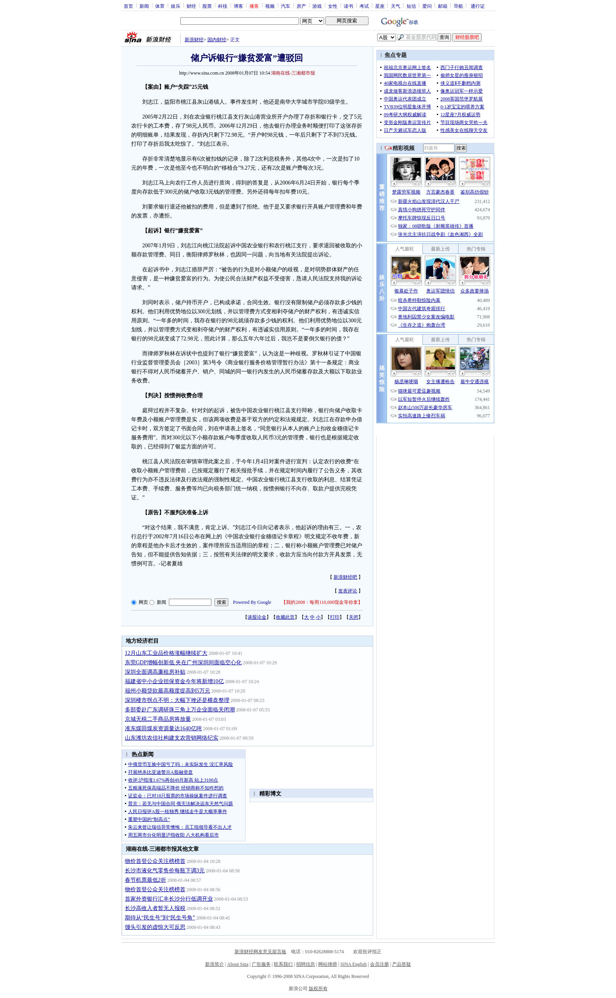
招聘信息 (305, 964)
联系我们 (283, 964)
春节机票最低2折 (145, 880)
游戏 (317, 6)
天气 (395, 6)
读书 (348, 6)
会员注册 (379, 964)
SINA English (353, 964)
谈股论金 (257, 617)
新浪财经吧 (345, 577)
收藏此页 (285, 617)
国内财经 (216, 39)
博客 (238, 6)
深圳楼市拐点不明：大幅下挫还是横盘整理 (177, 700)
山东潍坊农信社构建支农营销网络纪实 (171, 738)
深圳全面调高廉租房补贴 (155, 672)
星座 (380, 6)
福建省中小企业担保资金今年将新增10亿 (174, 681)
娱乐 (175, 6)
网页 (143, 602)
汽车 (285, 6)
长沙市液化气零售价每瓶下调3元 (165, 871)
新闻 (144, 6)
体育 (160, 6)
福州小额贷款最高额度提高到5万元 (167, 691)
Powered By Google (252, 602)
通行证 (478, 6)
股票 (207, 6)
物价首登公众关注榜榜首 (155, 861)
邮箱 (442, 6)
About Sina (237, 964)
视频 (270, 6)
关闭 (353, 617)
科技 (222, 6)
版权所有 (318, 988)
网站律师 (327, 964)
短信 (411, 6)
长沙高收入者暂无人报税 (155, 908)
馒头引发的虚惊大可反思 (155, 927)
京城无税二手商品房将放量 (158, 719)
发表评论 (347, 591)
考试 (364, 6)
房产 (301, 6)
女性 (332, 6)
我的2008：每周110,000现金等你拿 (322, 602)
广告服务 (261, 964)
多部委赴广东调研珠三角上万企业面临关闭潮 (180, 710)
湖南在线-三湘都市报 (293, 73)
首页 (128, 6)
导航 (458, 6)
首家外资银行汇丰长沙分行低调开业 (169, 899)
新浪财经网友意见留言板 (260, 951)
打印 (334, 617)
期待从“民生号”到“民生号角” (160, 918)
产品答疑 (401, 964)
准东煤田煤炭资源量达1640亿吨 (163, 728)
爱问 (427, 6)
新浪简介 (214, 964)
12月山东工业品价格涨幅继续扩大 (166, 653)
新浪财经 (194, 39)
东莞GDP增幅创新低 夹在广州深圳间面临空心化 (183, 662)
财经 (191, 6)
